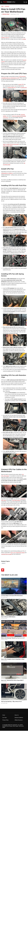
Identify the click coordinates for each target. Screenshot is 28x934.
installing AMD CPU (11, 87)
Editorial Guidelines (19, 717)
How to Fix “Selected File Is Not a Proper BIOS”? (12, 680)
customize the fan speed (6, 554)
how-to (3, 563)
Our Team (4, 717)
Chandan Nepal (4, 597)
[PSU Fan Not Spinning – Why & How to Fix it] (14, 692)
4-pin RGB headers (16, 500)
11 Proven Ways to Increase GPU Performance (12, 595)
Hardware (7, 6)
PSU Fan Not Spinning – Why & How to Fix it (11, 701)
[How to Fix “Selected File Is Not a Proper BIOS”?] (14, 671)
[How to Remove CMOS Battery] (14, 607)
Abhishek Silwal (5, 14)
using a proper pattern (8, 145)
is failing (24, 39)
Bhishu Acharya (4, 639)
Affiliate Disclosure (19, 720)
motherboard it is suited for (7, 173)
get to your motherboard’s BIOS (18, 552)
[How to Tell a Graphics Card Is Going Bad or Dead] (14, 649)
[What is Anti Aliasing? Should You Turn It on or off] (14, 628)
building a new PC (5, 37)
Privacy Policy (5, 720)
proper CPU (21, 84)
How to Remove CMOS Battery (8, 616)
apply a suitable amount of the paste (11, 144)
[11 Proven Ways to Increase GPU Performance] (14, 586)
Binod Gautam (4, 660)
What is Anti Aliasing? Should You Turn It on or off (12, 638)
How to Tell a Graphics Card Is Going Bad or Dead (12, 659)
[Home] (9, 3)
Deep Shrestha (4, 618)
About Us (17, 715)
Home (2, 6)
